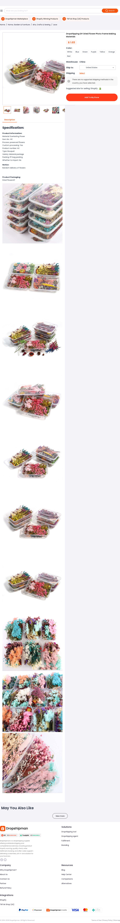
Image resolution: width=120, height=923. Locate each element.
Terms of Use (96, 920)
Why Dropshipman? (8, 870)
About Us (4, 874)
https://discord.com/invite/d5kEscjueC (5, 859)
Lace (55, 24)
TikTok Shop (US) (7, 904)
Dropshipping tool (69, 831)
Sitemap (117, 920)
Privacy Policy (107, 920)
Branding (65, 845)
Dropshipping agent (70, 836)
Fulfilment (66, 840)
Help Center (67, 874)
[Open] (113, 67)
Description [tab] (9, 119)
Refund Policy (5, 888)
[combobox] (94, 67)
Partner (3, 883)
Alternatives (67, 883)
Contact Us (5, 879)
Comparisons (67, 879)
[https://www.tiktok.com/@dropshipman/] (1, 859)
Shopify (3, 900)
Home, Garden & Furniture (19, 24)
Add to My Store (92, 97)
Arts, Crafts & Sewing (41, 24)
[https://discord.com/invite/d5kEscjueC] (5, 859)
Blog (63, 870)
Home (2, 24)
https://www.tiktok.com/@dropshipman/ (1, 859)
